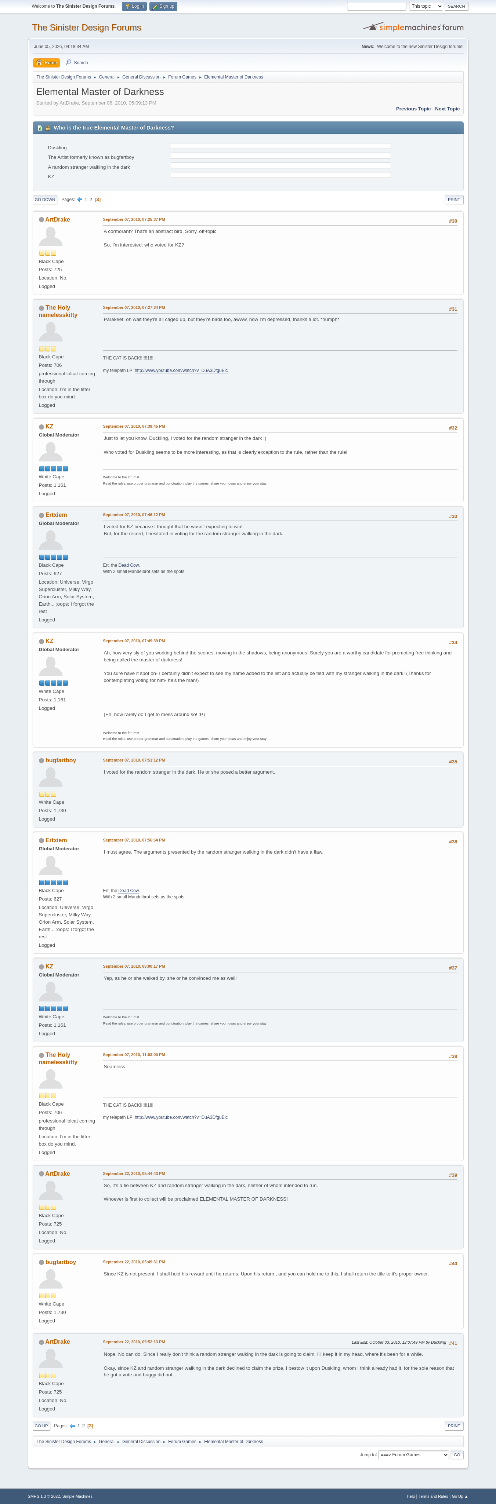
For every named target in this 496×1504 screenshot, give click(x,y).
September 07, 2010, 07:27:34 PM (134, 307)
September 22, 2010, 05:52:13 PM (134, 1342)
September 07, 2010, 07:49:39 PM (134, 641)
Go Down (45, 199)
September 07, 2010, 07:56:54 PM (134, 840)
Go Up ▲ (460, 1496)
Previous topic (413, 109)
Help (411, 1496)
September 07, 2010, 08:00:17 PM (134, 966)
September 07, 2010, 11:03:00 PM (134, 1054)
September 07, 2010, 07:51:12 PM (134, 760)
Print (454, 199)
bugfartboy (61, 760)
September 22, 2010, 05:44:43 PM (134, 1173)
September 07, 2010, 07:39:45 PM (134, 426)
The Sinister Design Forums (86, 27)
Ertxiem (56, 515)
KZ (49, 426)
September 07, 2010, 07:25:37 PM (134, 219)
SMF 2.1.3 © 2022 (44, 1496)
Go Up (41, 1426)
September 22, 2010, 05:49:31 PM (134, 1262)
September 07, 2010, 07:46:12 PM (134, 514)
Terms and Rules (433, 1496)
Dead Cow (128, 565)
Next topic (447, 109)
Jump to (368, 1454)
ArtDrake (57, 219)
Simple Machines (77, 1496)
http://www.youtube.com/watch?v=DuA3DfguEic (181, 370)
